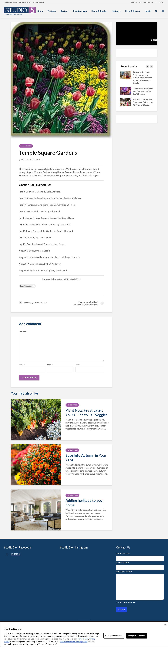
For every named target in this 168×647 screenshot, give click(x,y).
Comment (22, 332)
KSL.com (159, 3)
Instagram (11, 3)
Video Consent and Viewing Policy (73, 641)
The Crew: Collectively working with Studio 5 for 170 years (143, 91)
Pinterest (38, 3)
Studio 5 (15, 553)
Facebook (24, 3)
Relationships (80, 11)
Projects (52, 11)
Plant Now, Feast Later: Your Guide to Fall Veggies (86, 412)
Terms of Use (82, 639)
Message (124, 571)
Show (40, 11)
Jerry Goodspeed (27, 286)
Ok (165, 625)
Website (78, 364)
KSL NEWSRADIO (146, 3)
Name (22, 364)
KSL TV (134, 3)
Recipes (65, 11)
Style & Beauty (132, 11)
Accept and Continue (136, 635)
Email (50, 364)
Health (148, 11)
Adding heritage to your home (85, 502)
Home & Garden (99, 11)
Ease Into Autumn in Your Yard (86, 457)
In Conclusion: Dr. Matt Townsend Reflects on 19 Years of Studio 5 (143, 102)
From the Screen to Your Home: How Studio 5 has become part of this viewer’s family (142, 77)
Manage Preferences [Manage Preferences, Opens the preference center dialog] (114, 635)
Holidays (116, 11)
